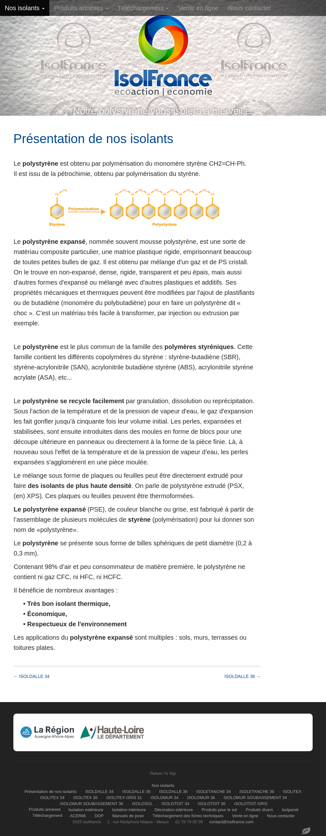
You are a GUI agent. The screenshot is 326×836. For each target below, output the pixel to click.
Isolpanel (290, 809)
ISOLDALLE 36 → (242, 676)
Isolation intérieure (129, 809)
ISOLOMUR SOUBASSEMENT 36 (91, 803)
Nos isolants (25, 7)
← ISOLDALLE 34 (31, 676)
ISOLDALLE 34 (99, 791)
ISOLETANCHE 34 (213, 791)
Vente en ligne (198, 7)
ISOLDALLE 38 (173, 791)
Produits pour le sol (219, 809)
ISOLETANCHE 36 (256, 791)
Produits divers (259, 809)
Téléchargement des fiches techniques (187, 815)
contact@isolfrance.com (231, 821)
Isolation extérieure (85, 809)
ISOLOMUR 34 (164, 797)
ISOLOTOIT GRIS (250, 803)
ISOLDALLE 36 (136, 791)
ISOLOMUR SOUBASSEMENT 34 (255, 797)
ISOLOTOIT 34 (175, 803)
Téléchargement (143, 7)
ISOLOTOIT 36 (211, 803)
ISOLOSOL (142, 803)
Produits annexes (81, 7)
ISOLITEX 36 (85, 797)
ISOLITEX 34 (52, 797)
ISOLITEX (292, 791)
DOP (99, 815)
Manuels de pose (128, 815)
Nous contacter (249, 7)
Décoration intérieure (173, 809)
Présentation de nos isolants (50, 791)
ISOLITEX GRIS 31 (124, 797)
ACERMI (78, 815)
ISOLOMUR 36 (201, 797)
